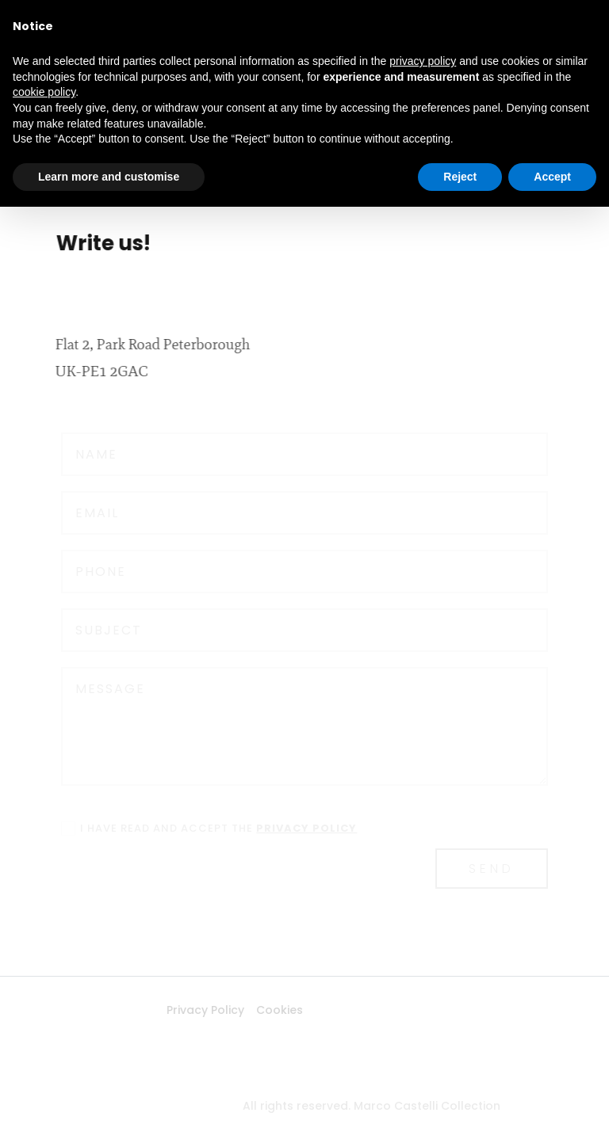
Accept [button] (552, 176)
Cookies (255, 1010)
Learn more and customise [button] (108, 176)
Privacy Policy (181, 1010)
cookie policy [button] (44, 92)
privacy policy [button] (422, 61)
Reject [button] (460, 176)
